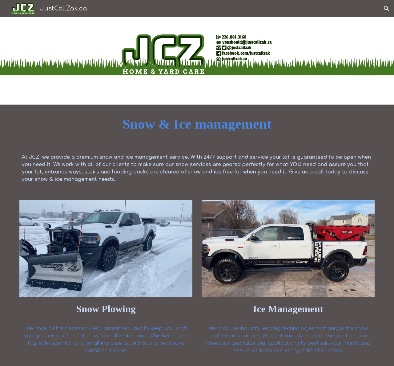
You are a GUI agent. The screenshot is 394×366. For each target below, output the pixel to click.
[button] (386, 8)
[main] (197, 124)
